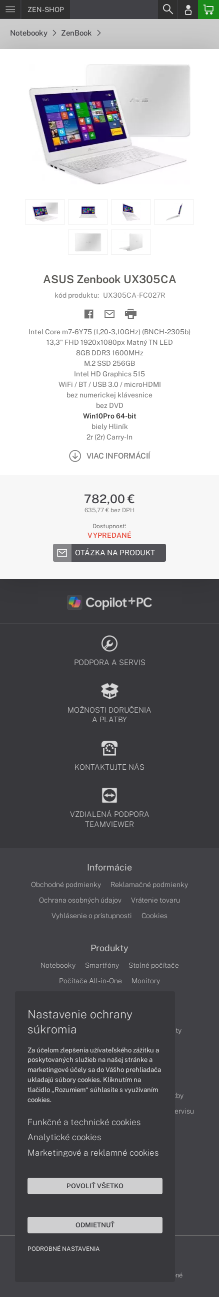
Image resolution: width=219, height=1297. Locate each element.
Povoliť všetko (95, 1186)
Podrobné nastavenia (64, 1248)
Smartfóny (102, 965)
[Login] (188, 9)
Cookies (155, 916)
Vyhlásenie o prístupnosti (92, 916)
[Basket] (208, 9)
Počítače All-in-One (90, 981)
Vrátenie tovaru (155, 900)
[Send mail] (110, 314)
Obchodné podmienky (66, 885)
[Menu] (10, 9)
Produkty (109, 948)
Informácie (109, 867)
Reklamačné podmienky (149, 885)
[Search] (168, 9)
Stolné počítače (153, 965)
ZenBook (80, 33)
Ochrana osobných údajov (80, 900)
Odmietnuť (95, 1225)
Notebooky (33, 33)
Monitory (146, 981)
